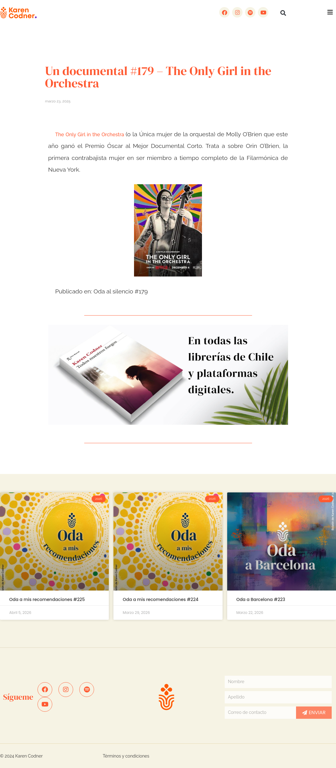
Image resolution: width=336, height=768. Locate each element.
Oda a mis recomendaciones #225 (47, 599)
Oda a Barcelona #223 (260, 599)
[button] (283, 13)
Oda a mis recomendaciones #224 (160, 599)
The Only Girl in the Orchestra (90, 134)
